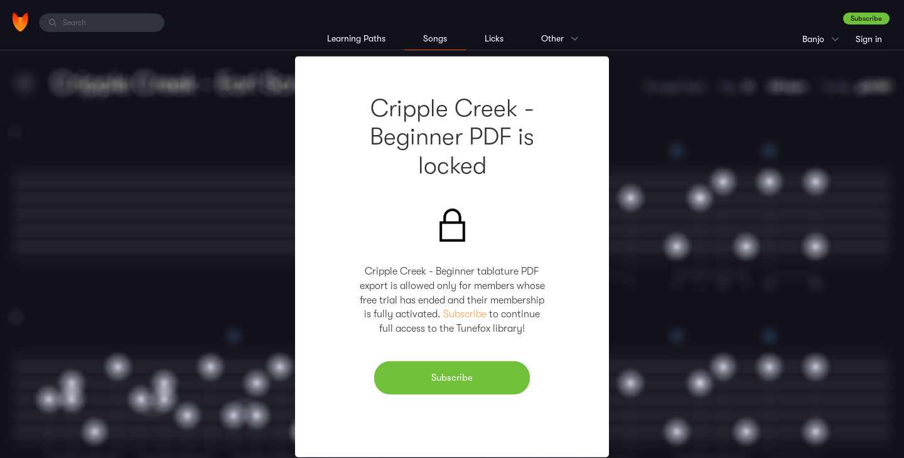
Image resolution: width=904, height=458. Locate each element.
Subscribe (866, 18)
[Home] (20, 22)
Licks (494, 38)
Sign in (869, 39)
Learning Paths (356, 38)
